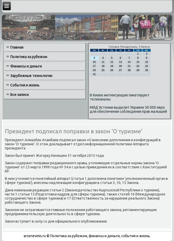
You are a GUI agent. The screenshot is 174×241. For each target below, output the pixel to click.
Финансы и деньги (26, 66)
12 (111, 62)
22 (138, 66)
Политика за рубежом (28, 57)
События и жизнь (24, 85)
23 (146, 66)
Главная (16, 47)
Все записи (19, 95)
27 (120, 70)
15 (138, 62)
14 (129, 62)
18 (103, 66)
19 (111, 66)
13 (120, 62)
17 (94, 66)
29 (138, 70)
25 (103, 70)
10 (94, 62)
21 (129, 66)
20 (120, 66)
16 (146, 62)
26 (111, 70)
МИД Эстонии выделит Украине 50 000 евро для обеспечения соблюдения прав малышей (128, 109)
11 (103, 62)
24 (94, 70)
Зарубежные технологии (31, 76)
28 (129, 70)
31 (94, 74)
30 (146, 70)
